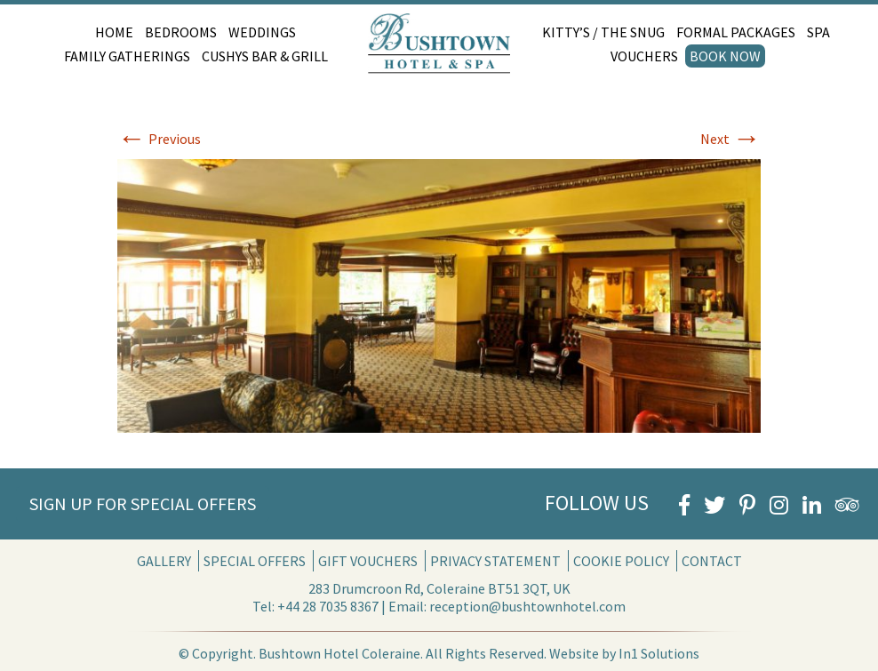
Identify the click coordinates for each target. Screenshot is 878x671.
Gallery (164, 561)
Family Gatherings (127, 56)
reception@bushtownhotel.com (527, 606)
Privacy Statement (495, 561)
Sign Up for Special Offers (142, 503)
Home (114, 32)
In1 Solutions (659, 653)
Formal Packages (735, 32)
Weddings (262, 32)
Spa (818, 32)
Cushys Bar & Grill (265, 56)
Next (730, 139)
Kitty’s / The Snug (603, 32)
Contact (712, 561)
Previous (159, 139)
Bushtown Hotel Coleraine (339, 653)
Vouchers (644, 56)
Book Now (725, 56)
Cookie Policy (621, 561)
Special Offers (255, 561)
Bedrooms (181, 32)
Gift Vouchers (368, 561)
